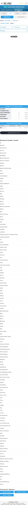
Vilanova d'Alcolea (4, 448)
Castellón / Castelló (21, 491)
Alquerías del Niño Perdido (5, 168)
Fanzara (1, 275)
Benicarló (2, 204)
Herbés (1, 293)
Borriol (1, 216)
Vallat (1, 433)
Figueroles (2, 277)
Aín (0, 142)
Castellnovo (2, 232)
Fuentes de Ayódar (4, 285)
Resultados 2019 (18, 10)
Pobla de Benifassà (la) (5, 349)
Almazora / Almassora (4, 160)
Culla (1, 267)
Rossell (1, 362)
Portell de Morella (3, 354)
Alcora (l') (2, 150)
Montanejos (2, 321)
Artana (1, 181)
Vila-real (2, 453)
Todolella (2, 405)
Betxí (1, 211)
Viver (1, 476)
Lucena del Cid (3, 305)
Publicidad (17, 503)
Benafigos (2, 198)
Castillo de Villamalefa (4, 237)
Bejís (1, 193)
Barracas (2, 191)
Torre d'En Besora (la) (4, 423)
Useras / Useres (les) (4, 430)
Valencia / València (7, 495)
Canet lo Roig (3, 224)
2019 (4, 13)
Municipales (7, 17)
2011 (17, 13)
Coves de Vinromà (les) (5, 265)
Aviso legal (22, 503)
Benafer (1, 196)
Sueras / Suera (3, 395)
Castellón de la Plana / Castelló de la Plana (9, 234)
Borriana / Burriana (4, 214)
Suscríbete (21, 3)
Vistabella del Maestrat (5, 474)
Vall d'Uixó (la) (3, 441)
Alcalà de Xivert (3, 147)
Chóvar (1, 252)
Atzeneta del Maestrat (4, 183)
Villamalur (2, 463)
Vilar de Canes (3, 451)
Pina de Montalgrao (4, 346)
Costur (1, 262)
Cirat (1, 257)
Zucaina (1, 484)
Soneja (1, 390)
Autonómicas (20, 17)
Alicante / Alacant (7, 491)
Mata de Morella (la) (4, 311)
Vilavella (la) (2, 456)
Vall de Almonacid (3, 438)
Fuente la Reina (3, 283)
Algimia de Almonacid (4, 158)
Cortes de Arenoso (4, 260)
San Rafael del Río (4, 369)
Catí (1, 239)
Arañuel (1, 173)
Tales (1, 397)
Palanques (2, 339)
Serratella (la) (3, 384)
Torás (1, 410)
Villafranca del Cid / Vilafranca (6, 458)
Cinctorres (2, 254)
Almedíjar (2, 163)
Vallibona (2, 443)
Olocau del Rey (3, 331)
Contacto (4, 503)
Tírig (1, 402)
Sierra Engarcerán (4, 387)
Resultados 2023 (10, 10)
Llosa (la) (2, 303)
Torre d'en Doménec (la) (5, 425)
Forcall (1, 280)
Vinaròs (1, 471)
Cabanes (2, 219)
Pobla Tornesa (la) (4, 351)
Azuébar (2, 188)
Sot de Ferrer (3, 392)
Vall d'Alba (2, 435)
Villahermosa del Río (4, 461)
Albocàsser (2, 145)
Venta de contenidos (11, 503)
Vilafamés (2, 446)
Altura (1, 170)
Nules (1, 328)
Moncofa (2, 316)
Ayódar (1, 186)
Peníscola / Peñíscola (4, 344)
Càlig (1, 221)
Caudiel (1, 242)
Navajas (1, 326)
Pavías (1, 341)
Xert (1, 479)
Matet (1, 313)
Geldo (1, 290)
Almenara (2, 165)
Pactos (25, 10)
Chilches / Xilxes (3, 247)
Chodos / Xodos (3, 249)
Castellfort (2, 229)
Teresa (1, 400)
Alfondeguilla (2, 155)
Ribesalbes (2, 359)
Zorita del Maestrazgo (4, 481)
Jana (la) (2, 298)
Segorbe (2, 382)
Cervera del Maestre (4, 244)
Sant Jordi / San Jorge (4, 377)
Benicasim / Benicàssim (5, 206)
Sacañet (2, 364)
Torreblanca (2, 418)
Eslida (1, 270)
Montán (1, 318)
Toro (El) (2, 412)
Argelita (1, 178)
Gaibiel (1, 288)
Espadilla (2, 272)
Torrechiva (2, 420)
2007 (24, 13)
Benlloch (2, 209)
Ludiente (2, 308)
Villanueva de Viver (4, 466)
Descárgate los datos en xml (14, 132)
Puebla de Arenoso (4, 356)
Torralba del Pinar (4, 415)
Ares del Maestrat (3, 176)
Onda (1, 333)
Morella (1, 323)
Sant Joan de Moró (4, 374)
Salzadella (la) (3, 367)
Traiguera (2, 428)
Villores (1, 469)
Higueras (2, 295)
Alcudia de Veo (3, 153)
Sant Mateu (2, 379)
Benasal (1, 201)
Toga (1, 407)
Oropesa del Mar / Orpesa (5, 336)
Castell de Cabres (3, 226)
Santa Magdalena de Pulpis (5, 372)
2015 (10, 13)
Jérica (1, 300)
